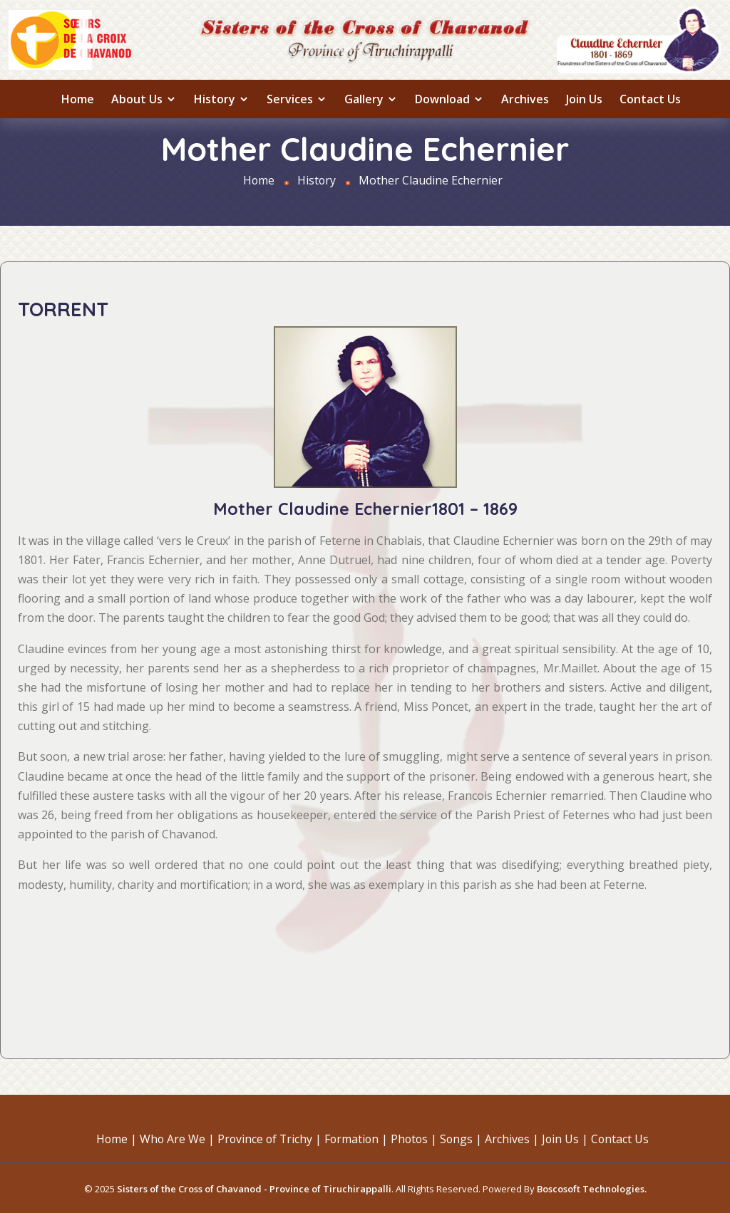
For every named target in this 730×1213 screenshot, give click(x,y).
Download (449, 99)
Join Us (584, 99)
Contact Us (650, 99)
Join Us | (568, 1138)
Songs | (463, 1138)
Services (297, 99)
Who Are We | (174, 1138)
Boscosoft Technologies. (592, 1187)
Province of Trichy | (268, 1138)
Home (77, 99)
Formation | (356, 1138)
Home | (112, 1138)
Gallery (371, 99)
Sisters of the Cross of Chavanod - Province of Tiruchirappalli (254, 1187)
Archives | (515, 1138)
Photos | (415, 1138)
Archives (525, 99)
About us (144, 99)
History (222, 99)
